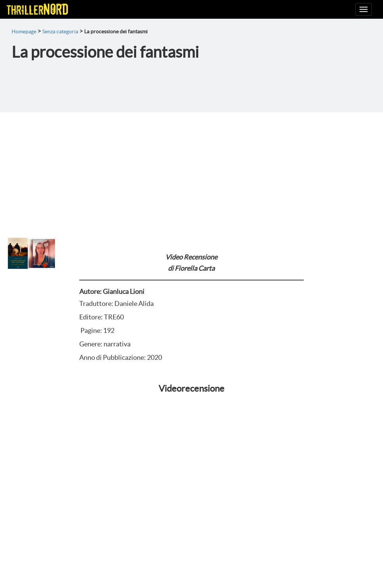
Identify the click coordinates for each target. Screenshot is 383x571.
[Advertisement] (191, 168)
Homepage (24, 31)
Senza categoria (60, 31)
